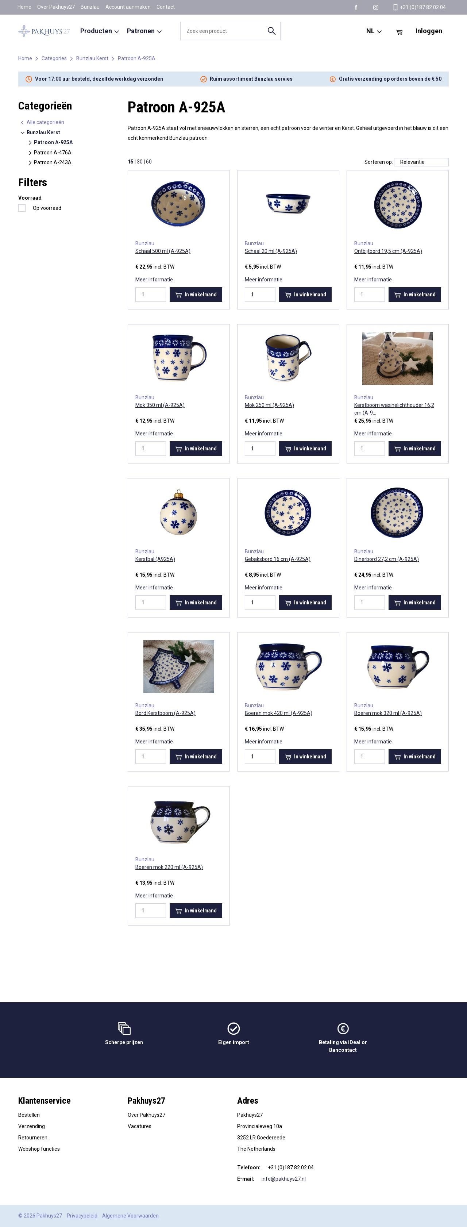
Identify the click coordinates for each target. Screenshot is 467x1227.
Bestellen (29, 1115)
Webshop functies (39, 1149)
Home (24, 7)
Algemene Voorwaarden (130, 1216)
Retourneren (32, 1138)
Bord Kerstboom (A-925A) (165, 713)
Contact (166, 7)
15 (131, 162)
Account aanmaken (128, 7)
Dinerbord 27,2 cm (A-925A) (386, 559)
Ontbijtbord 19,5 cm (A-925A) (388, 251)
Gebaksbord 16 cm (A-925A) (277, 559)
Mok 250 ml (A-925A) (269, 405)
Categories (54, 58)
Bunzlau (90, 7)
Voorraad (30, 198)
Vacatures (139, 1126)
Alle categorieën (42, 122)
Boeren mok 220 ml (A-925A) (169, 867)
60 (149, 162)
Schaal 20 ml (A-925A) (271, 251)
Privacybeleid (82, 1216)
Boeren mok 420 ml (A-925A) (278, 713)
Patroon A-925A (136, 58)
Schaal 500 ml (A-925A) (162, 251)
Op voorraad (47, 208)
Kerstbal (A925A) (155, 559)
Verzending (31, 1126)
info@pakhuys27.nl (284, 1179)
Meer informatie (154, 279)
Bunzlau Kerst (92, 58)
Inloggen (429, 31)
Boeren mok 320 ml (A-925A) (388, 713)
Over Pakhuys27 (56, 7)
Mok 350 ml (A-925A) (160, 405)
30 (140, 162)
